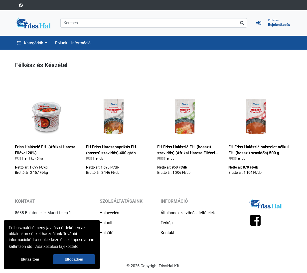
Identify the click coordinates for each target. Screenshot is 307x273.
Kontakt (167, 232)
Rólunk (61, 43)
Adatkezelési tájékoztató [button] (57, 246)
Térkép (167, 222)
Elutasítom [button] (30, 259)
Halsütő (106, 232)
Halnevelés (109, 212)
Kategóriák (30, 43)
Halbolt (106, 222)
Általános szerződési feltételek (188, 212)
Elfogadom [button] (74, 259)
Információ (80, 43)
